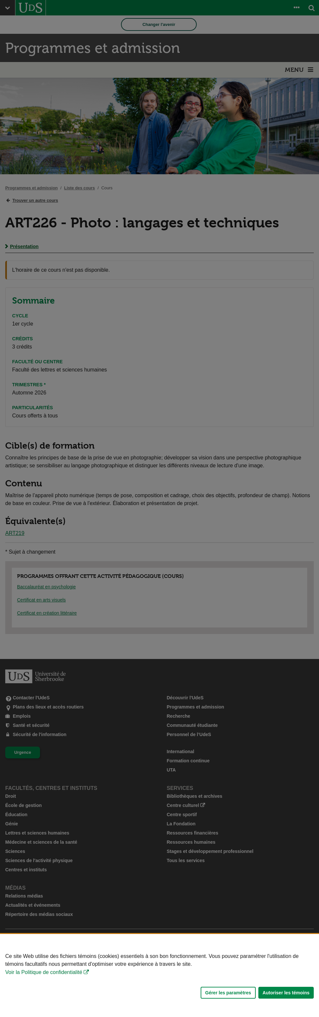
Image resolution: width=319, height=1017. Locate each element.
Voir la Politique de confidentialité (43, 972)
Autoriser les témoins (286, 992)
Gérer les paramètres (228, 992)
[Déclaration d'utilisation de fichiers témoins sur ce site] (159, 975)
